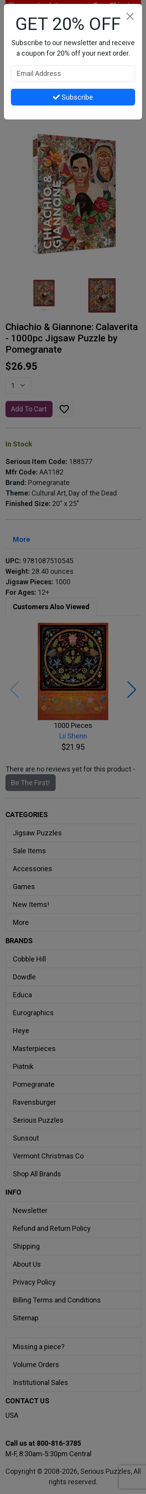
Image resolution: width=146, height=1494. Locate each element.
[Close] (130, 16)
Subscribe (73, 97)
